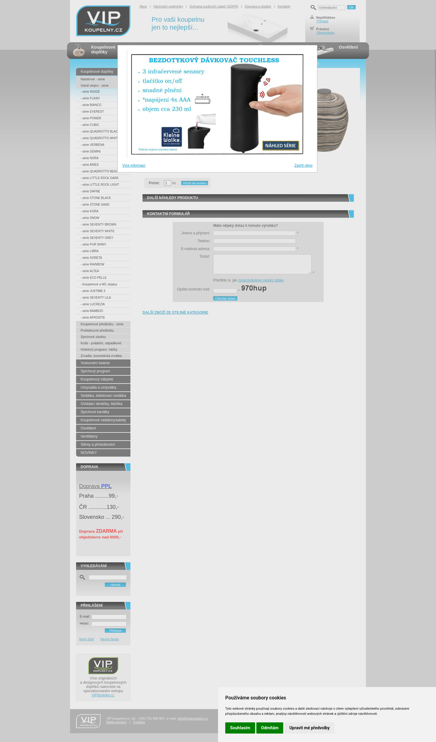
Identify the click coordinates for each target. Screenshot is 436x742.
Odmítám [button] (270, 727)
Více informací (134, 165)
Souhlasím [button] (240, 727)
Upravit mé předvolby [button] (309, 727)
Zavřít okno (303, 165)
